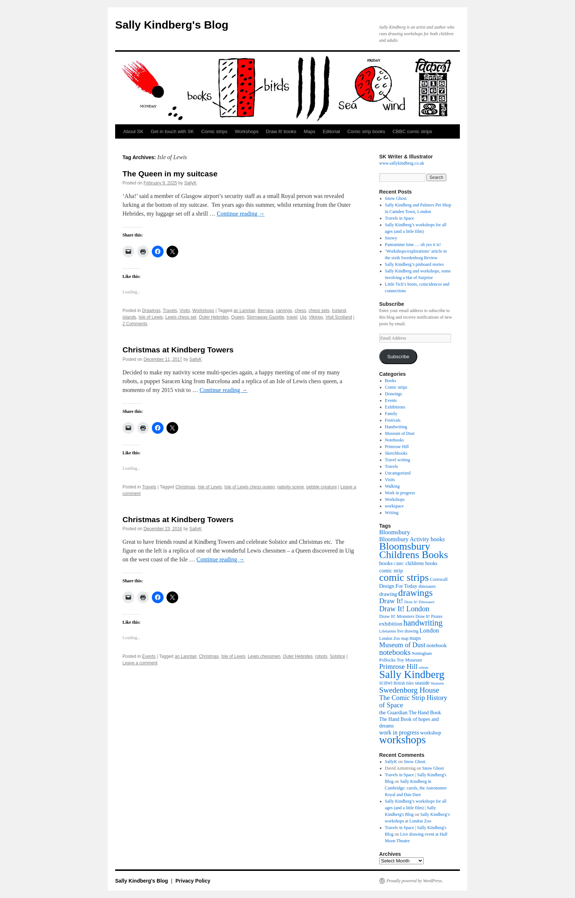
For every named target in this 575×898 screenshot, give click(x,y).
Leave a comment (139, 663)
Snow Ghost (396, 198)
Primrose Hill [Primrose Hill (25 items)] (398, 666)
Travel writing (397, 459)
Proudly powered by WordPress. (415, 880)
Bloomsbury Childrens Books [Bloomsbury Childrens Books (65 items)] (413, 550)
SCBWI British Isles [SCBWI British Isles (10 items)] (396, 683)
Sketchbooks (396, 453)
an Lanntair (244, 310)
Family (391, 413)
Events (148, 656)
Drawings (151, 310)
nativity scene (290, 487)
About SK (133, 131)
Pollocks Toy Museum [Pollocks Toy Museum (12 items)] (400, 660)
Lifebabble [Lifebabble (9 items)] (387, 631)
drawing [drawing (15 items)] (388, 594)
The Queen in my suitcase (169, 173)
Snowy (391, 238)
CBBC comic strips (412, 131)
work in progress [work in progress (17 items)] (399, 732)
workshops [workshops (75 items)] (402, 739)
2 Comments (134, 323)
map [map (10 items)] (405, 638)
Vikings (316, 317)
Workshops (247, 131)
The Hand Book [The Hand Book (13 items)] (425, 712)
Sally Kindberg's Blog (171, 25)
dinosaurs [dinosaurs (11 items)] (427, 586)
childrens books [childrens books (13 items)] (421, 563)
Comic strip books (366, 131)
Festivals (393, 420)
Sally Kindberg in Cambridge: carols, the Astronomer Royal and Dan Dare (416, 788)
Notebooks (394, 440)
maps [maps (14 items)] (415, 638)
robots (321, 656)
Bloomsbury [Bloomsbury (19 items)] (394, 532)
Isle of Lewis (151, 317)
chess (300, 310)
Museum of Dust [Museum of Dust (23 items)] (402, 645)
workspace (394, 506)
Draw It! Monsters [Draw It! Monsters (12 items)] (396, 616)
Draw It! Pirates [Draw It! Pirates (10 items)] (428, 616)
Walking (392, 486)
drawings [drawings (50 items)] (415, 592)
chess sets (319, 310)
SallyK (190, 183)
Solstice (337, 656)
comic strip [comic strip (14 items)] (391, 570)
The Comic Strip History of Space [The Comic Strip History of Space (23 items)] (413, 701)
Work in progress (400, 492)
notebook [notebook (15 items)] (436, 645)
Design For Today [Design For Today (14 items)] (398, 586)
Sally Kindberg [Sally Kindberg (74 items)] (411, 674)
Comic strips (214, 131)
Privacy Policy (193, 881)
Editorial (331, 131)
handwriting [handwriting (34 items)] (423, 622)
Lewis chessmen (264, 656)
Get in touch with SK (172, 131)
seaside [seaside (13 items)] (422, 683)
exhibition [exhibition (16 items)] (390, 623)
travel (292, 317)
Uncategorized (398, 473)
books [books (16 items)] (386, 563)
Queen (237, 317)
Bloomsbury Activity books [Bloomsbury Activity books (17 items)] (412, 539)
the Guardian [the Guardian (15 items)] (393, 712)
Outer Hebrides (213, 317)
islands (129, 317)
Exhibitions (395, 407)
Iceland (339, 310)
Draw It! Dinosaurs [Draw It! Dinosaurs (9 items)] (419, 602)
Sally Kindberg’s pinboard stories (414, 264)
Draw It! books (281, 131)
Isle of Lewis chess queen (249, 487)
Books (390, 380)
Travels (170, 310)
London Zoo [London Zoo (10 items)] (389, 638)
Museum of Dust (400, 433)
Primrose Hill (397, 446)
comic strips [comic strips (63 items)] (404, 577)
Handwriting (396, 426)
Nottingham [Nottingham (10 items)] (422, 653)
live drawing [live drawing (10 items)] (407, 631)
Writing (392, 512)
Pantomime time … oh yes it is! (413, 244)
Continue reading (241, 213)
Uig (303, 317)
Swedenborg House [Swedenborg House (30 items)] (409, 690)
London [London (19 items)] (429, 630)
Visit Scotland (338, 317)
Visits (184, 310)
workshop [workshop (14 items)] (430, 733)
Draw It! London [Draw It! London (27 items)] (404, 609)
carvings (284, 310)
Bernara (266, 310)
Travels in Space (399, 218)
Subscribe (398, 356)
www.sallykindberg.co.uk (401, 163)
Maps (309, 131)
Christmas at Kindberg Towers (178, 349)
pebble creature (321, 487)
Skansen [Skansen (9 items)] (437, 683)
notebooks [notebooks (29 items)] (395, 652)
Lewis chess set (181, 317)
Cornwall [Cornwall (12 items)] (438, 579)
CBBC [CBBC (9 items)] (399, 564)
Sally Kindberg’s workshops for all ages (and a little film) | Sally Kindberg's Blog (416, 808)
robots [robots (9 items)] (424, 668)
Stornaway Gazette (265, 317)
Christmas (185, 487)
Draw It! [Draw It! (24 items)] (391, 601)
